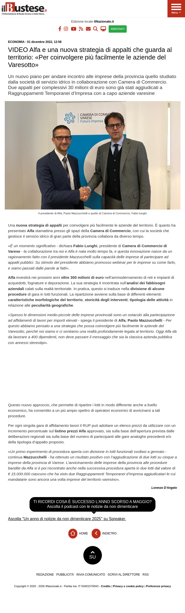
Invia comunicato (90, 574)
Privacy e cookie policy (128, 586)
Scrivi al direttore (124, 574)
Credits (106, 586)
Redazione (45, 574)
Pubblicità (65, 574)
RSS (145, 574)
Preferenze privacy (158, 586)
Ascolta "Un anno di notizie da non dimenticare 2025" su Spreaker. (67, 519)
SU (92, 555)
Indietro (104, 533)
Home (78, 533)
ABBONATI (118, 28)
